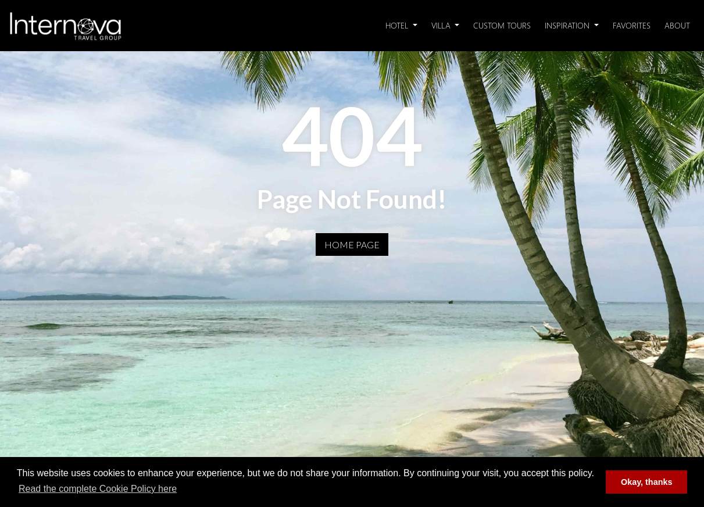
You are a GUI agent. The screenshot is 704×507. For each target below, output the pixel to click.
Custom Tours (502, 25)
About (677, 25)
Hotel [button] (397, 25)
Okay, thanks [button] (647, 482)
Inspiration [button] (568, 25)
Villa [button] (442, 25)
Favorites (632, 25)
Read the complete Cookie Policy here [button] (98, 489)
